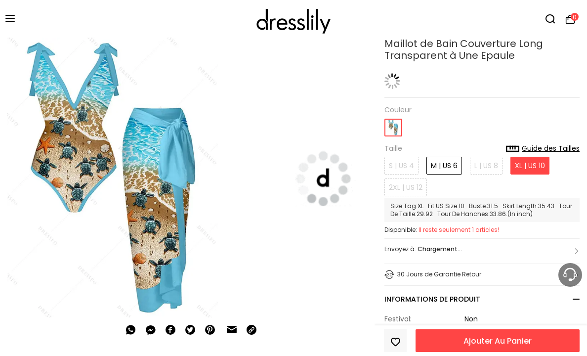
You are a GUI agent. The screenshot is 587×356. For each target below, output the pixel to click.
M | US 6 (444, 166)
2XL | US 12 (405, 187)
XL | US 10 (530, 166)
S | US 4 (401, 166)
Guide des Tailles (543, 148)
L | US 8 (486, 166)
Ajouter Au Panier (497, 341)
